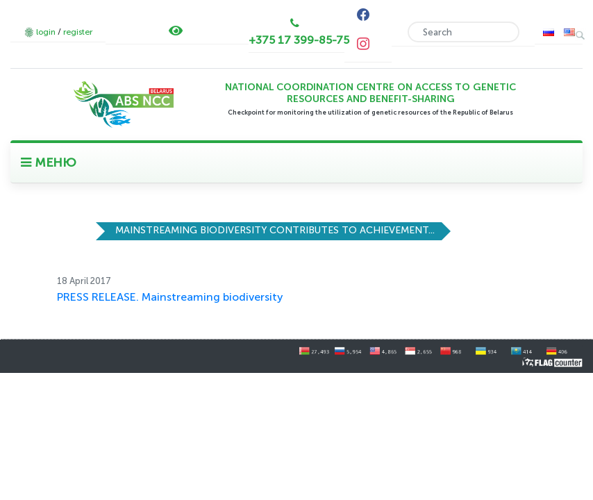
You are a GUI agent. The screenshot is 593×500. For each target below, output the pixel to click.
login (46, 32)
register (77, 32)
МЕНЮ (48, 162)
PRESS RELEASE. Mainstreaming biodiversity (170, 296)
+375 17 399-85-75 (299, 40)
